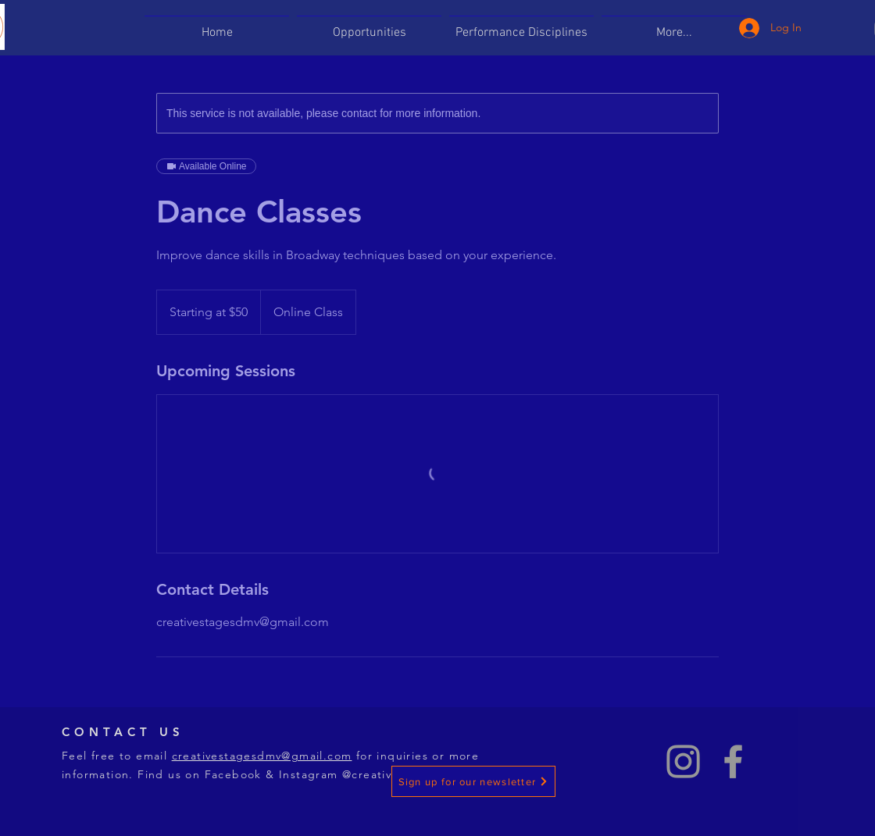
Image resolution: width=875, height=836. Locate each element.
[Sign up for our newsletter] (473, 781)
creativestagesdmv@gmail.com (262, 756)
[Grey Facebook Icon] (733, 761)
